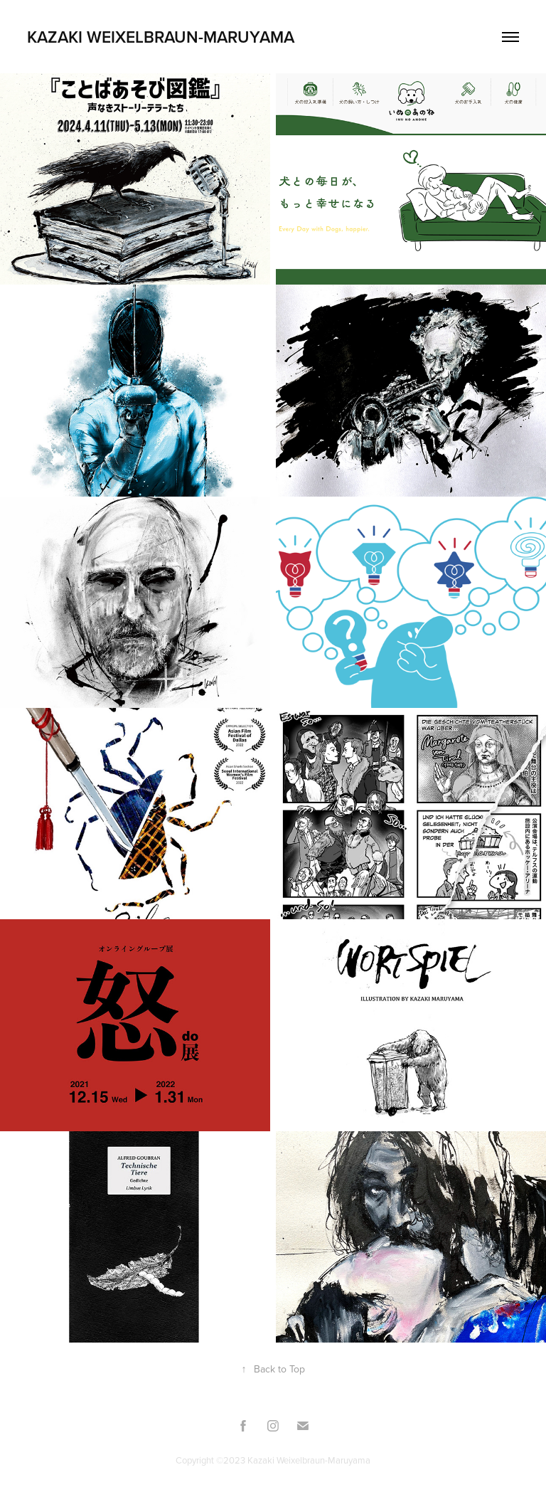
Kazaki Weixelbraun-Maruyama (160, 36)
